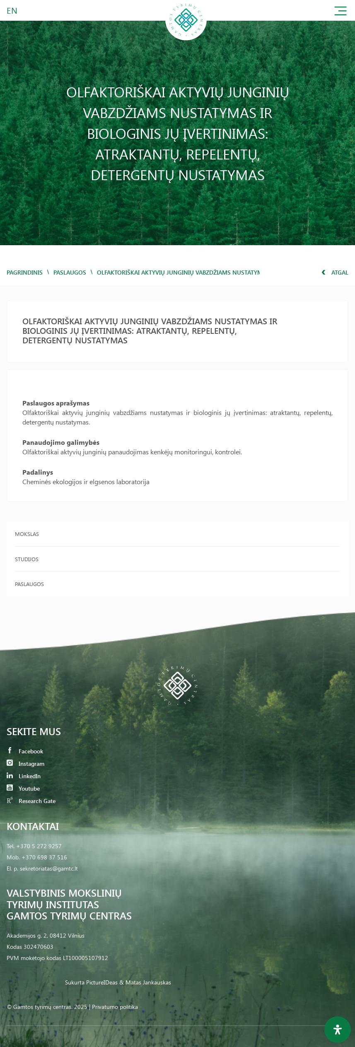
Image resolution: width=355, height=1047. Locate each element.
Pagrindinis (25, 272)
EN (12, 10)
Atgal (334, 272)
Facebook (25, 751)
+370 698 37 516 (44, 857)
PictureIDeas (102, 982)
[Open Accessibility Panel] (337, 1029)
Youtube (23, 788)
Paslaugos (69, 272)
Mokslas (27, 533)
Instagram (25, 763)
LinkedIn (24, 776)
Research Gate (31, 801)
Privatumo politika (115, 1007)
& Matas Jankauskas (145, 982)
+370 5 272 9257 (39, 846)
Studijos (27, 558)
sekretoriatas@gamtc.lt (49, 868)
